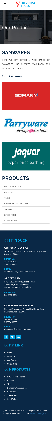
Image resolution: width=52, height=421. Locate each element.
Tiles (7, 198)
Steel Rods (10, 215)
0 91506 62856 (10, 264)
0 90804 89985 (10, 322)
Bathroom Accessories (17, 204)
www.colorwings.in (38, 413)
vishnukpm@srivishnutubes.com (18, 329)
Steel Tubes (10, 221)
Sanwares (9, 209)
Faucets (8, 192)
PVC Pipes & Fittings (15, 187)
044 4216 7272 (10, 262)
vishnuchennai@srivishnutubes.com (19, 271)
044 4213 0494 (10, 295)
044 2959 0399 (10, 319)
